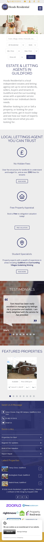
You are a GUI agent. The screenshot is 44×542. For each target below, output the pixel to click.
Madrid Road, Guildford (17, 482)
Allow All (9, 532)
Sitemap (39, 489)
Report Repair (7, 454)
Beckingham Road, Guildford (19, 475)
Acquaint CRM (32, 492)
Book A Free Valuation (10, 448)
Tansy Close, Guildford (17, 468)
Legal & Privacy (28, 489)
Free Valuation (22, 228)
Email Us (8, 423)
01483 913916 (14, 1)
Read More (22, 181)
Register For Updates (10, 443)
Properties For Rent (9, 437)
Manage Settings (22, 531)
